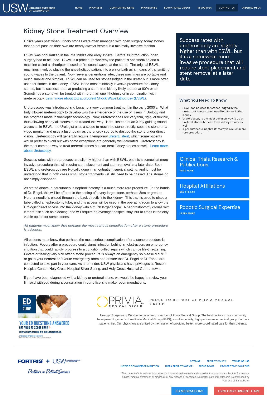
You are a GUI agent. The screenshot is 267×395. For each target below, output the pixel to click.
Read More (187, 170)
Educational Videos (177, 7)
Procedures (149, 7)
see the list (187, 191)
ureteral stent (119, 136)
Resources (205, 7)
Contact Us (227, 7)
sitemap (195, 361)
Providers (95, 7)
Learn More (187, 213)
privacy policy (216, 361)
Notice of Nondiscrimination (140, 366)
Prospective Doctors (234, 366)
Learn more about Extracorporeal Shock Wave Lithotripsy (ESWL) (95, 98)
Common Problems (122, 7)
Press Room (206, 366)
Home (78, 7)
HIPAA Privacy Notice (179, 366)
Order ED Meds (251, 7)
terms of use (240, 361)
